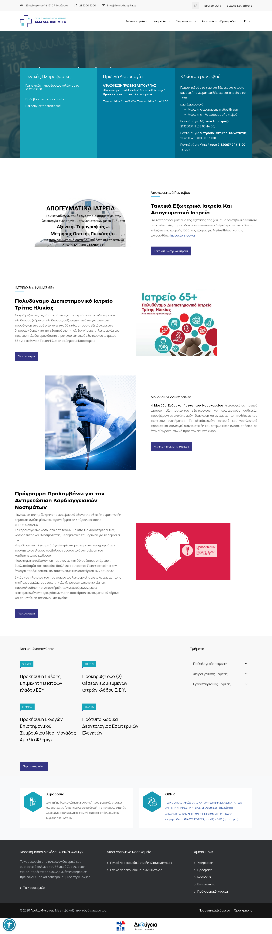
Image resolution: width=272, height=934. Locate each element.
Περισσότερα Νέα (34, 766)
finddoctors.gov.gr (182, 235)
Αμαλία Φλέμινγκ (42, 910)
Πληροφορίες (184, 21)
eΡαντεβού (229, 114)
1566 (183, 98)
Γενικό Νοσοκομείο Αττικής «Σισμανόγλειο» (141, 863)
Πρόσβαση (204, 870)
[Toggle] (246, 664)
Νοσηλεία (204, 877)
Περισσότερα (26, 356)
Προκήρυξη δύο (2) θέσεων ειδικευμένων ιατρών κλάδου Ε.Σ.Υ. (104, 683)
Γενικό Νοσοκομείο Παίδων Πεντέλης (136, 870)
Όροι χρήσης (243, 910)
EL (245, 21)
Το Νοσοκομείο (135, 21)
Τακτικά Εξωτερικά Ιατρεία (171, 251)
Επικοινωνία (212, 5)
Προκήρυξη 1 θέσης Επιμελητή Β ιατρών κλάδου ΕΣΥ (41, 683)
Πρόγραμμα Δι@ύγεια (212, 891)
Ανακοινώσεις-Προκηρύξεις (219, 21)
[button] (9, 924)
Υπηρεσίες (160, 21)
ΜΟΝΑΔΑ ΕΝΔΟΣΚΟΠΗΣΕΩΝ (171, 446)
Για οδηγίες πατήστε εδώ (43, 106)
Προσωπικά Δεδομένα (214, 910)
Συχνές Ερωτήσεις (239, 5)
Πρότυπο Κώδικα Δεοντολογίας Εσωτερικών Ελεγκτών (110, 726)
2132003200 (34, 89)
